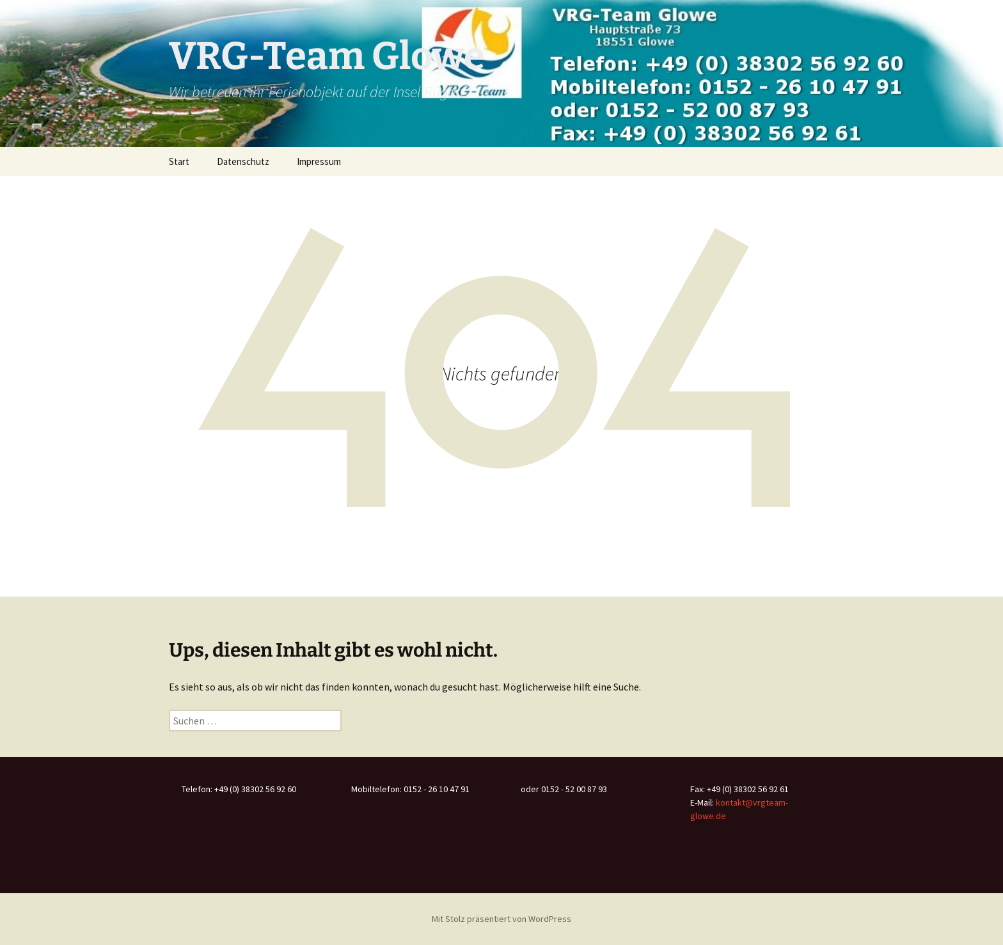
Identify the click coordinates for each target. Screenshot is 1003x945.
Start (179, 161)
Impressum (319, 161)
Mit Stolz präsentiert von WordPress (501, 919)
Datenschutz (243, 161)
